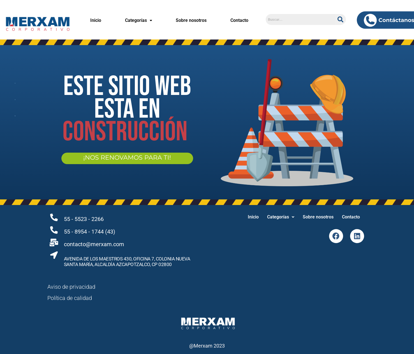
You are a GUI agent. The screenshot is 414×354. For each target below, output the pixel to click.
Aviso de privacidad (71, 286)
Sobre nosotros (191, 20)
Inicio (95, 20)
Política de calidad (69, 298)
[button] (138, 20)
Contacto (239, 20)
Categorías (138, 20)
